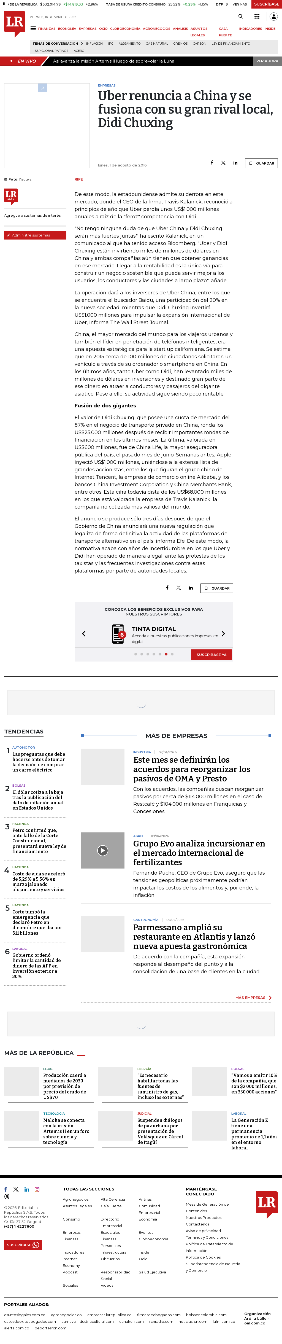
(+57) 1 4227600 (19, 1226)
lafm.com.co (224, 1321)
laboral (19, 948)
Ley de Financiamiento (231, 43)
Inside (144, 1251)
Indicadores (73, 1251)
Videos (107, 1285)
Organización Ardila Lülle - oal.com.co (257, 1318)
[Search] (240, 16)
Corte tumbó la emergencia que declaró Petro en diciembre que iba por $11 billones (37, 922)
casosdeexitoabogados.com (30, 1321)
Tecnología (54, 1113)
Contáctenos (197, 1223)
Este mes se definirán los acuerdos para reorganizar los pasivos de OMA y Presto (191, 768)
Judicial (144, 1113)
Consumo (71, 1218)
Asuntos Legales (77, 1205)
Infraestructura (113, 1251)
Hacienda (20, 823)
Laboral (238, 1113)
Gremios (180, 43)
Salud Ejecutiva (152, 1271)
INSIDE (270, 29)
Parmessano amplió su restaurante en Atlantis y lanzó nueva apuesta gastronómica (194, 936)
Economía (148, 1218)
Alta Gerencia (113, 1199)
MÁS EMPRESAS (250, 997)
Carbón (199, 43)
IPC (110, 43)
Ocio (143, 1258)
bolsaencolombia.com (206, 1314)
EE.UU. (48, 1068)
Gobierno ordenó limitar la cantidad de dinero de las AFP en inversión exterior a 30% (36, 965)
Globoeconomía (153, 1238)
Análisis (145, 1199)
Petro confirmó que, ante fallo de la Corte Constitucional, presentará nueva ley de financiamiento (39, 840)
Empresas (71, 1232)
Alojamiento (129, 43)
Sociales (70, 1285)
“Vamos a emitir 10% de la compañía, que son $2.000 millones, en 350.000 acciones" (254, 1083)
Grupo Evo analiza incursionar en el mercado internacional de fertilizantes (199, 852)
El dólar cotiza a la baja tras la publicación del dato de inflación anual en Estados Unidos (38, 799)
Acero (79, 51)
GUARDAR (261, 163)
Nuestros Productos (203, 1217)
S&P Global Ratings (51, 51)
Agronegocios (75, 1199)
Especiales (110, 1232)
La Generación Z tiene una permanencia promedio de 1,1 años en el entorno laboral (254, 1133)
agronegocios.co (66, 1314)
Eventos (146, 1232)
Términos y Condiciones (207, 1237)
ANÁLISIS (180, 29)
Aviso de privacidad (203, 1230)
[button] (82, 634)
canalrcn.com (131, 1321)
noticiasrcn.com (193, 1321)
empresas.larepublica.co (109, 1314)
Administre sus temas (28, 235)
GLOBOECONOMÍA (125, 29)
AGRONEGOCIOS (156, 29)
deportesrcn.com (50, 1327)
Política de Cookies (203, 1256)
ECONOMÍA (67, 29)
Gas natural (157, 43)
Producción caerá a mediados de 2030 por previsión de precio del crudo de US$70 (64, 1086)
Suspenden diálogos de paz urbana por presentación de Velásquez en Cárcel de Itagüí (160, 1130)
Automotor (23, 747)
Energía (144, 1068)
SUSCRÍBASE (266, 4)
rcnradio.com (161, 1321)
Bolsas (19, 785)
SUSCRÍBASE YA (212, 654)
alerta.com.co (16, 1327)
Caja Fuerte (111, 1205)
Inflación (94, 43)
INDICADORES (250, 29)
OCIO (103, 29)
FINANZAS (47, 29)
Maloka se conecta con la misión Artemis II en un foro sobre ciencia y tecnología (66, 1130)
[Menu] (34, 28)
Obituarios (110, 1258)
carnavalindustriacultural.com (87, 1321)
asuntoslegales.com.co (24, 1314)
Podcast (70, 1271)
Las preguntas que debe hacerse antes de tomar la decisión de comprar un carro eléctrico (38, 761)
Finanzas (70, 1238)
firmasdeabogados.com (159, 1314)
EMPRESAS (88, 29)
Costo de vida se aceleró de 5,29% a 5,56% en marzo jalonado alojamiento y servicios (38, 881)
